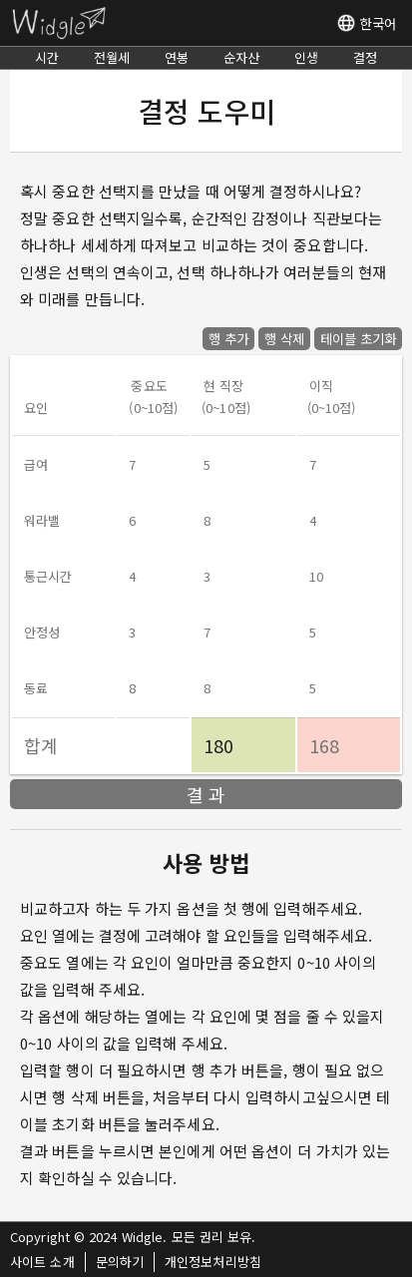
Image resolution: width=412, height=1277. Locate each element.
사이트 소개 (42, 1261)
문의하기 (120, 1261)
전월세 (112, 57)
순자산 (241, 57)
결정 (365, 57)
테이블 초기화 (358, 338)
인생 (306, 57)
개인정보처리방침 (213, 1261)
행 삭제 (284, 338)
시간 (47, 57)
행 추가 (228, 338)
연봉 (177, 57)
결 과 (206, 794)
